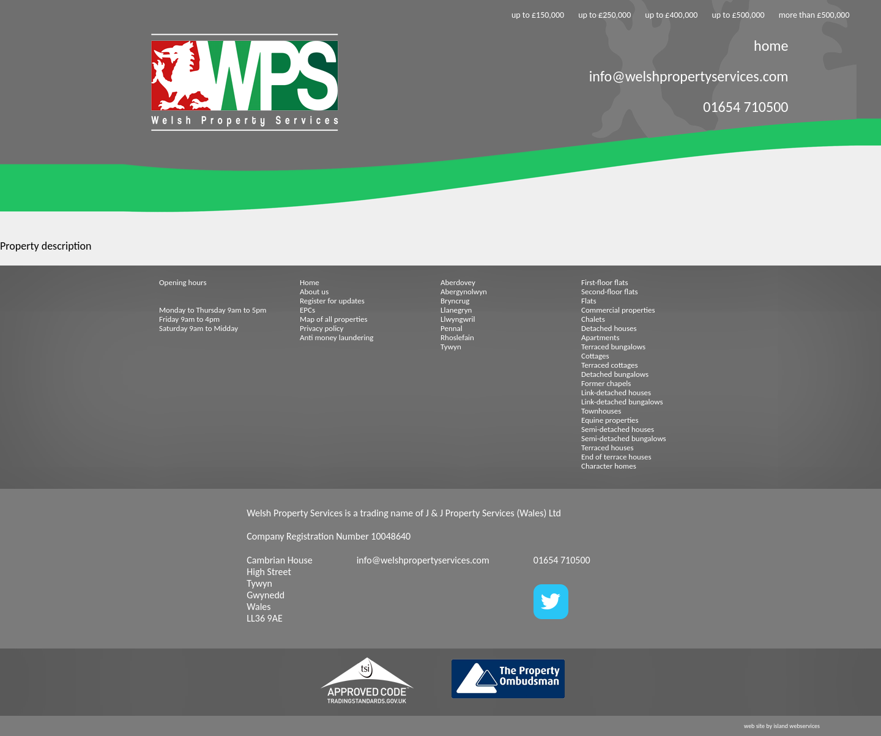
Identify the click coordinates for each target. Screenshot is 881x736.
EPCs (307, 309)
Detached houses (609, 328)
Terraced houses (607, 447)
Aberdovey (458, 282)
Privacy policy (322, 328)
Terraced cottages (609, 365)
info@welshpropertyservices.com (689, 76)
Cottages (595, 355)
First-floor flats (604, 282)
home (771, 45)
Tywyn (451, 346)
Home (309, 282)
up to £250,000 (604, 15)
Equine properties (610, 420)
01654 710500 (745, 107)
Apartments (600, 337)
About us (314, 291)
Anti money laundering (336, 337)
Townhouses (601, 410)
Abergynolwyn (464, 291)
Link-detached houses (616, 392)
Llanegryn (456, 309)
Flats (589, 300)
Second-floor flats (609, 291)
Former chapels (606, 383)
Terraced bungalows (613, 346)
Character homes (608, 465)
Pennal (452, 328)
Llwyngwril (458, 319)
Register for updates (332, 300)
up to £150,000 (537, 15)
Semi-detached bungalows (623, 438)
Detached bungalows (615, 374)
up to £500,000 (738, 15)
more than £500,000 (814, 15)
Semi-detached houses (617, 429)
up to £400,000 (671, 15)
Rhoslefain (457, 337)
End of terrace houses (616, 456)
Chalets (593, 319)
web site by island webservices (782, 726)
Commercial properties (618, 309)
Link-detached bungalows (622, 401)
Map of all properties (334, 319)
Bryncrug (455, 300)
